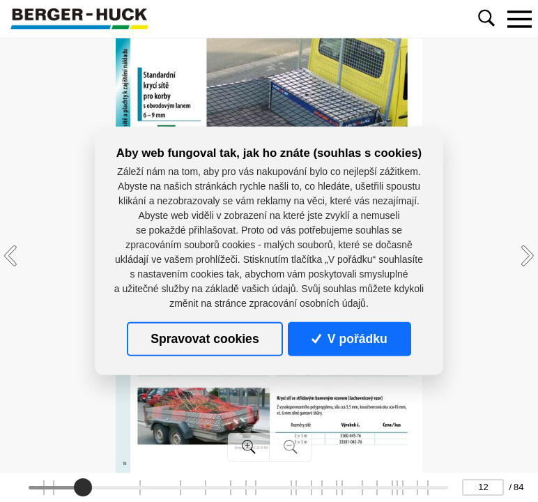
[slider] (83, 487)
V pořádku (349, 339)
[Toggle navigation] (519, 19)
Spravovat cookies (205, 339)
